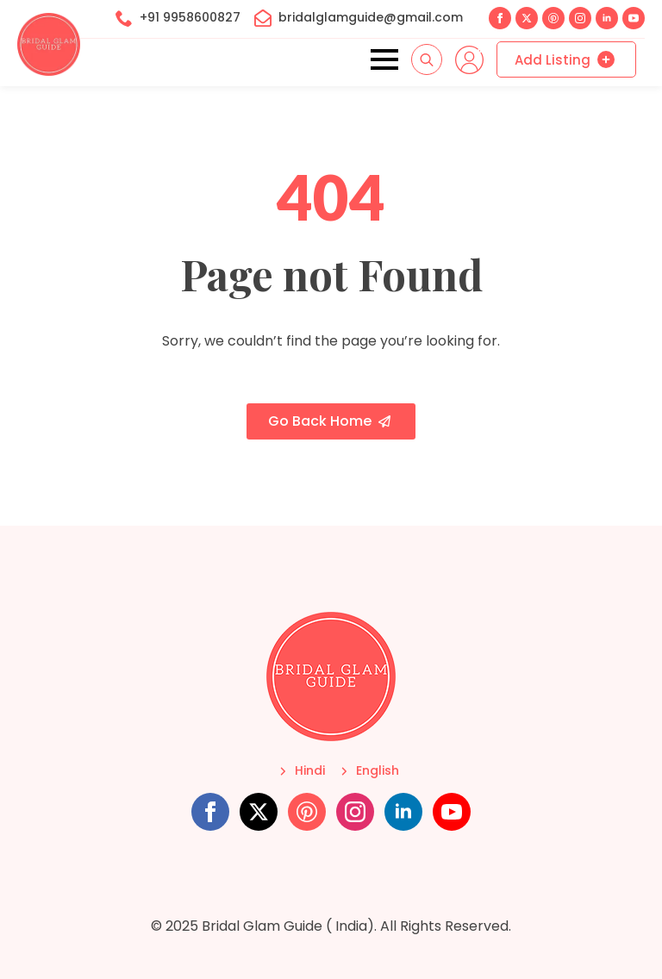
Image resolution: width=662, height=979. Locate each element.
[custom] (553, 18)
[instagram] (580, 18)
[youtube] (633, 18)
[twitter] (526, 18)
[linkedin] (607, 18)
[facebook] (500, 18)
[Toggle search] (426, 59)
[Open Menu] (384, 59)
